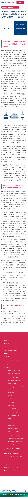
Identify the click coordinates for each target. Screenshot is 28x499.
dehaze (26, 2)
